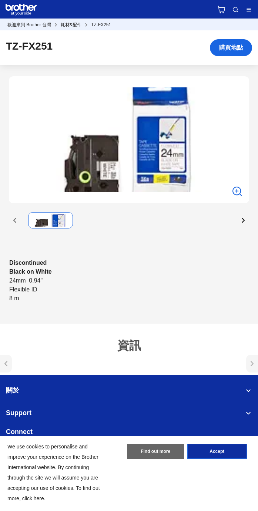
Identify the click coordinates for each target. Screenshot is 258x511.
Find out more (155, 451)
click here (33, 498)
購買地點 (231, 47)
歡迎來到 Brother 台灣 (29, 24)
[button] (15, 220)
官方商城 (221, 9)
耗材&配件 (71, 24)
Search (235, 9)
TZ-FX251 (101, 24)
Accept (217, 451)
